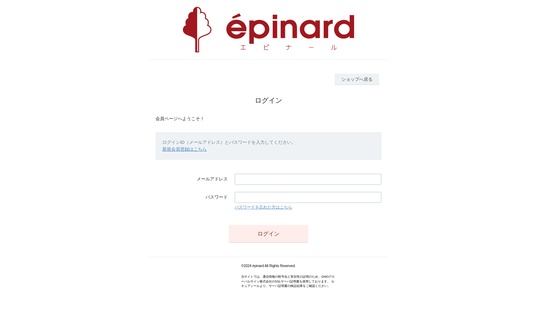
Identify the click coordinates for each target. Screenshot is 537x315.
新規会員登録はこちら (184, 149)
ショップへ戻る (357, 79)
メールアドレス (212, 178)
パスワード (216, 197)
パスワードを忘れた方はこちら (263, 207)
